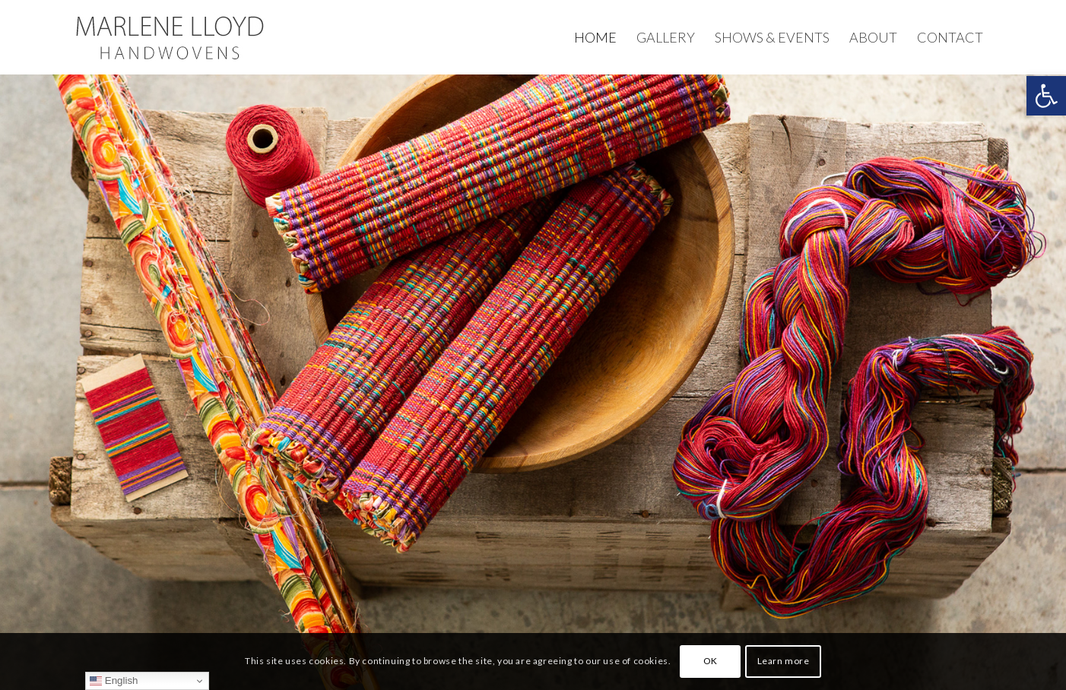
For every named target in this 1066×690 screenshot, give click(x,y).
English (114, 681)
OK (710, 660)
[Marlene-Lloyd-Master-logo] (169, 37)
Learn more (783, 660)
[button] (1046, 96)
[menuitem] (595, 37)
